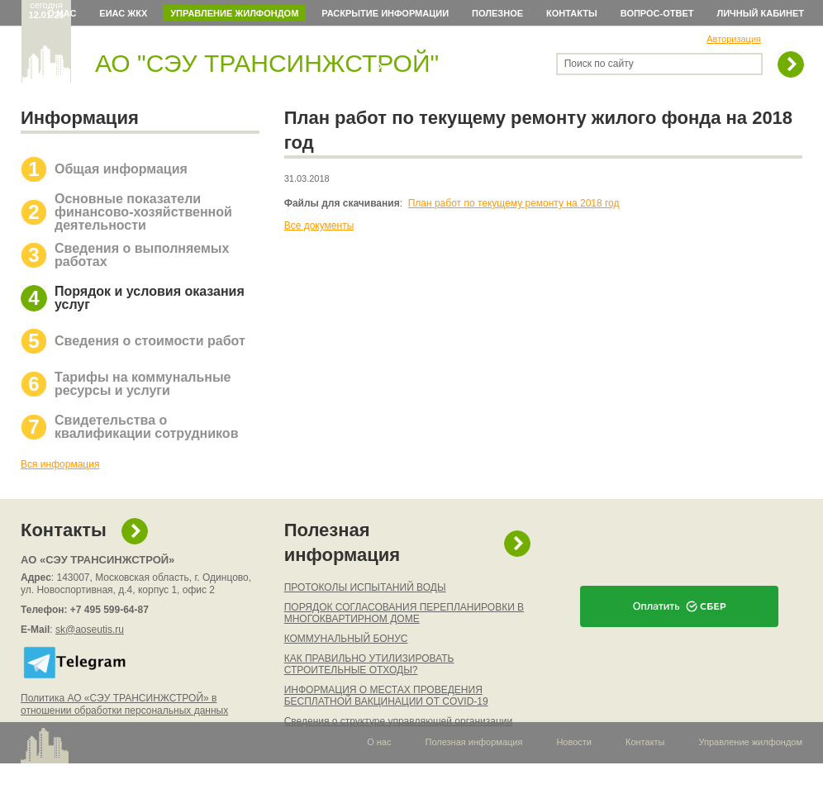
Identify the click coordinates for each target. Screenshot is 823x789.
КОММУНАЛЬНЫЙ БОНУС (346, 638)
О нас (61, 13)
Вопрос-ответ (657, 13)
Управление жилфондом (234, 13)
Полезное (497, 13)
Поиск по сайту (599, 63)
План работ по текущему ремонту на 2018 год (514, 203)
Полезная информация (342, 542)
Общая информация (121, 169)
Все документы (319, 225)
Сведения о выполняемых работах (142, 255)
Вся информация (60, 464)
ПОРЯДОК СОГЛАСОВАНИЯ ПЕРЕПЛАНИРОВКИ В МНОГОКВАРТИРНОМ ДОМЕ (404, 613)
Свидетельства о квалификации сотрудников (146, 426)
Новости (574, 742)
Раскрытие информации (385, 13)
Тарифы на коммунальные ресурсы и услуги (143, 383)
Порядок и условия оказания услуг (150, 297)
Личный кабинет (761, 13)
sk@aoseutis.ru (89, 629)
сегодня (46, 10)
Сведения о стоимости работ (150, 341)
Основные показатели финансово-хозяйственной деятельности (143, 212)
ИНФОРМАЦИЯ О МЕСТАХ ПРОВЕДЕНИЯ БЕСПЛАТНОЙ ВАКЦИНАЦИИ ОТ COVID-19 (386, 695)
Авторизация (733, 39)
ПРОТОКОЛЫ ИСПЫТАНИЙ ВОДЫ (365, 587)
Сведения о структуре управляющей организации (398, 721)
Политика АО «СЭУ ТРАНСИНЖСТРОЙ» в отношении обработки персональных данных (124, 704)
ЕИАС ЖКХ (123, 13)
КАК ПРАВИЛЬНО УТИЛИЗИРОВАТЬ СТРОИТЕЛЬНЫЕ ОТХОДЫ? (369, 664)
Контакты (571, 13)
